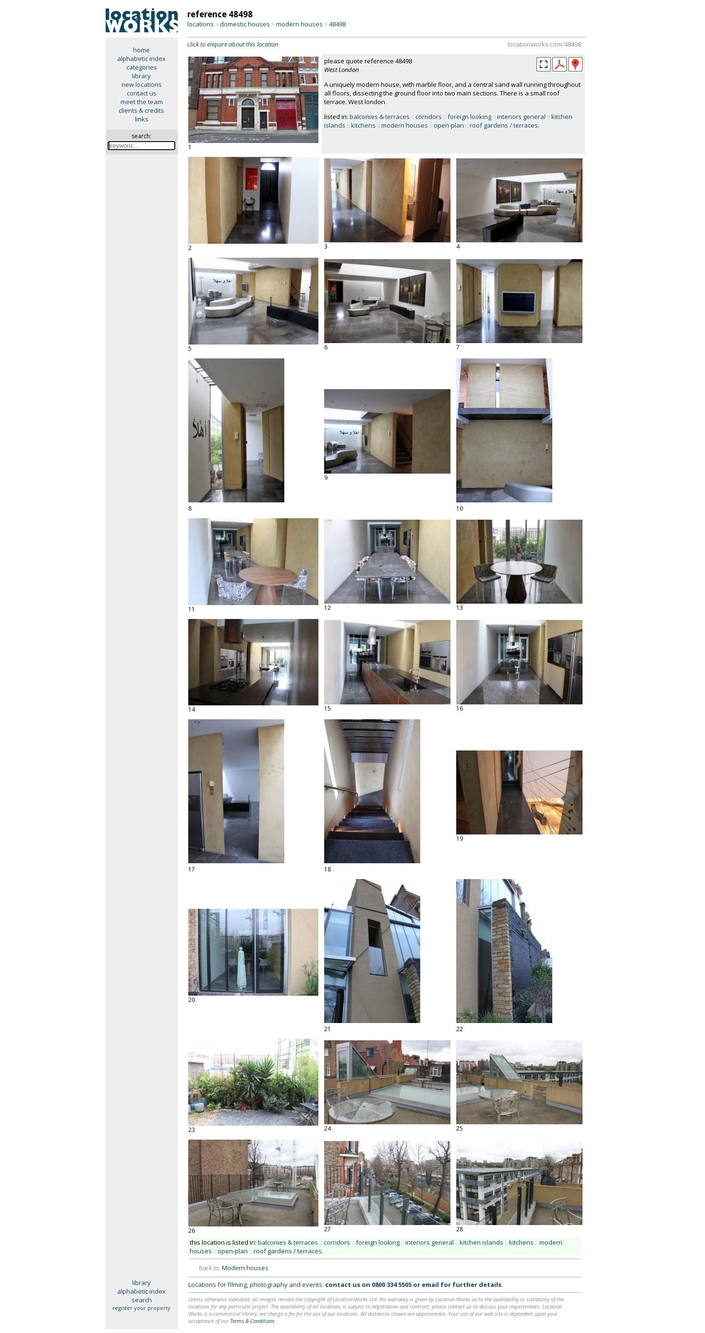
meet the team (142, 101)
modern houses (299, 24)
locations (200, 24)
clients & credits (141, 110)
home (141, 50)
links (141, 119)
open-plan (449, 125)
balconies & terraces (380, 116)
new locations (142, 84)
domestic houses (245, 24)
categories (141, 67)
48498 (337, 24)
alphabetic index (141, 58)
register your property (141, 1307)
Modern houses (245, 1267)
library (141, 75)
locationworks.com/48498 (544, 44)
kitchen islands (481, 1242)
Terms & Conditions (252, 1320)
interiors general (521, 116)
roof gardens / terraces (504, 125)
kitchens (363, 125)
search (142, 1300)
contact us (142, 93)
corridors (428, 116)
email (430, 1284)
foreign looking (469, 116)
